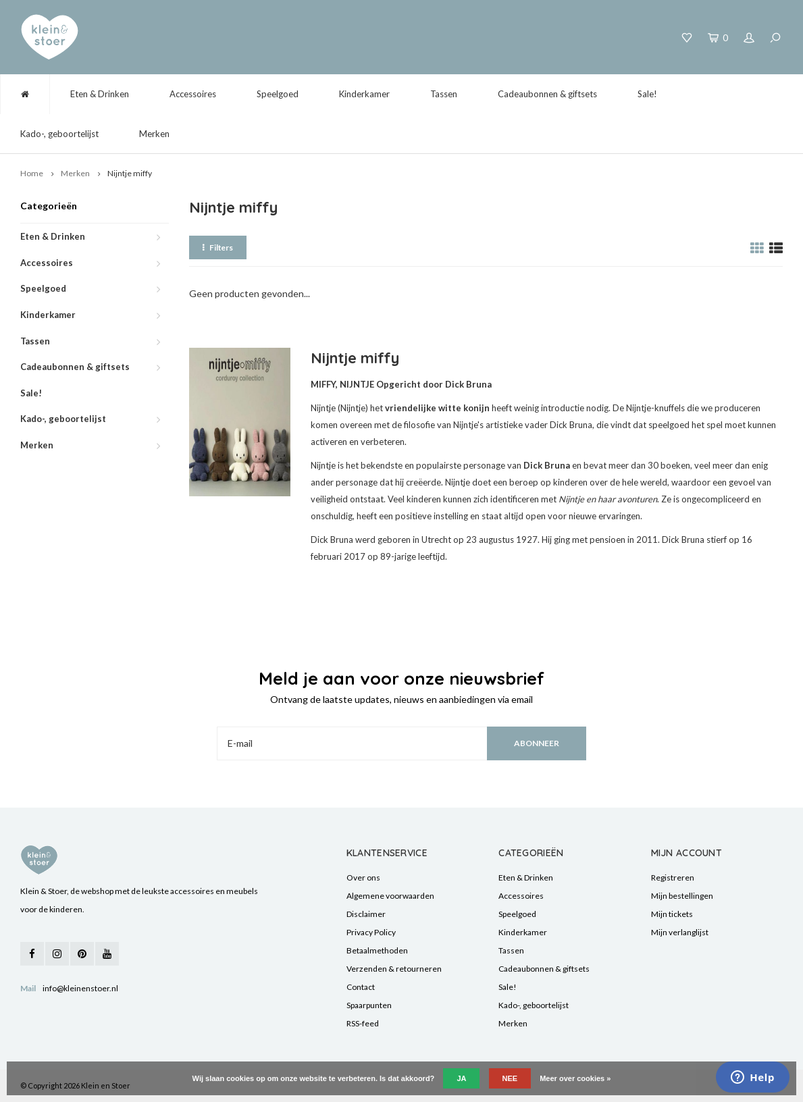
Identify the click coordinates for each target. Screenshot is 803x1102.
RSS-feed (362, 1023)
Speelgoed (278, 93)
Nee (510, 1078)
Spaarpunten (369, 1005)
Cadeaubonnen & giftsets (547, 93)
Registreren (672, 877)
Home (31, 173)
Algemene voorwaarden (390, 896)
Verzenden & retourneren (394, 969)
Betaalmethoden (377, 950)
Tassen (443, 93)
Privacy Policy (371, 932)
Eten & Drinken (99, 93)
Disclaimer (366, 914)
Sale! (647, 93)
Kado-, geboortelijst (59, 133)
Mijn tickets (672, 914)
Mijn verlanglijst (679, 932)
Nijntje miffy (129, 173)
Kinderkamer (364, 93)
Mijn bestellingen (682, 896)
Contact (360, 987)
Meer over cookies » (575, 1078)
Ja (461, 1078)
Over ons (363, 877)
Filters (218, 247)
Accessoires (193, 93)
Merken (154, 133)
